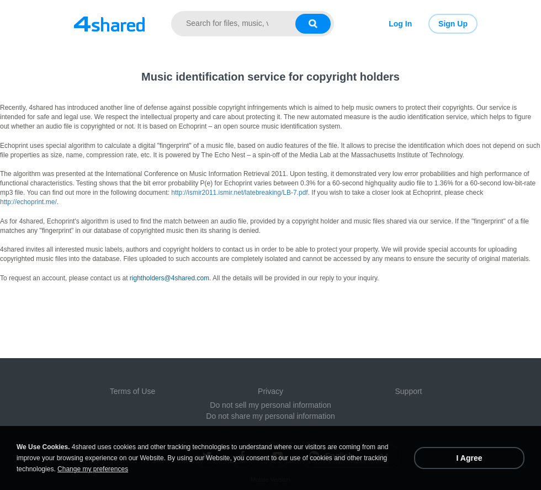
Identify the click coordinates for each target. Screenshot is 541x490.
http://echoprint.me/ (28, 202)
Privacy (270, 391)
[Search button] (313, 24)
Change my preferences (92, 469)
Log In (400, 23)
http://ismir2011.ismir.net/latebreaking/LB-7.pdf (239, 192)
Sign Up (453, 23)
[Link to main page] (109, 24)
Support (408, 391)
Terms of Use (132, 391)
